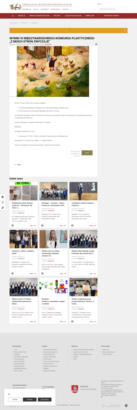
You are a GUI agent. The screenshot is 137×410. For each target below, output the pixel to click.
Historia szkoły (18, 371)
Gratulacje (17, 354)
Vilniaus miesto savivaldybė (88, 389)
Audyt (74, 359)
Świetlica (46, 368)
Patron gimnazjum (19, 361)
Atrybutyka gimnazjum (20, 368)
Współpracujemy (19, 366)
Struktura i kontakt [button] (111, 15)
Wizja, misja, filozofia (20, 352)
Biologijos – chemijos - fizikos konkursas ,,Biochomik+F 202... (53, 204)
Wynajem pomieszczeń (50, 366)
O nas (15, 349)
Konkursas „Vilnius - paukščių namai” (23, 252)
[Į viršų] (126, 405)
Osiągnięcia (34, 23)
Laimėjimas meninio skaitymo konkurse (83, 204)
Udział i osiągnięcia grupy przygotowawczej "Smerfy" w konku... (83, 301)
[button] (114, 4)
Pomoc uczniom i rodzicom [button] (39, 15)
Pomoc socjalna (107, 354)
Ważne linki (106, 349)
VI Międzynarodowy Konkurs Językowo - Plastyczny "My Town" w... (22, 205)
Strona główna (14, 23)
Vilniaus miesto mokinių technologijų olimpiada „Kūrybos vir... (51, 253)
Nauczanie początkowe (50, 352)
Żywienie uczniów (49, 363)
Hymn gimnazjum (19, 359)
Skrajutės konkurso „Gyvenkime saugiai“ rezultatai (53, 301)
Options (14, 399)
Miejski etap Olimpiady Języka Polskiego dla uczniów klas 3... (83, 252)
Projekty (75, 356)
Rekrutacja (55, 9)
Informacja (26, 9)
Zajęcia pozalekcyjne (50, 356)
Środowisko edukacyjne (21, 356)
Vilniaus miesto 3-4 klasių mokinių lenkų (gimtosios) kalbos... (21, 301)
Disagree (30, 399)
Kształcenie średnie (49, 354)
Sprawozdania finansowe (80, 352)
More (31, 225)
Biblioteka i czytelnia (49, 371)
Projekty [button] (57, 15)
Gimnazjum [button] (90, 15)
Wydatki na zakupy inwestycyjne (82, 354)
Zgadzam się (45, 399)
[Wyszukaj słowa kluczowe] (113, 8)
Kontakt (65, 9)
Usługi (35, 9)
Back (19, 165)
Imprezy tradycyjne (19, 363)
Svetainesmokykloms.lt (113, 406)
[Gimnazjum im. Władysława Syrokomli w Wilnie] (16, 6)
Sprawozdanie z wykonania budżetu (83, 349)
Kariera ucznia (48, 359)
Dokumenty (45, 9)
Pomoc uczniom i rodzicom (51, 361)
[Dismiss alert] (125, 30)
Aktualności (24, 23)
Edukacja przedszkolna (50, 349)
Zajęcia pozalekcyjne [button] (73, 15)
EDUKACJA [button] (21, 15)
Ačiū (87, 153)
